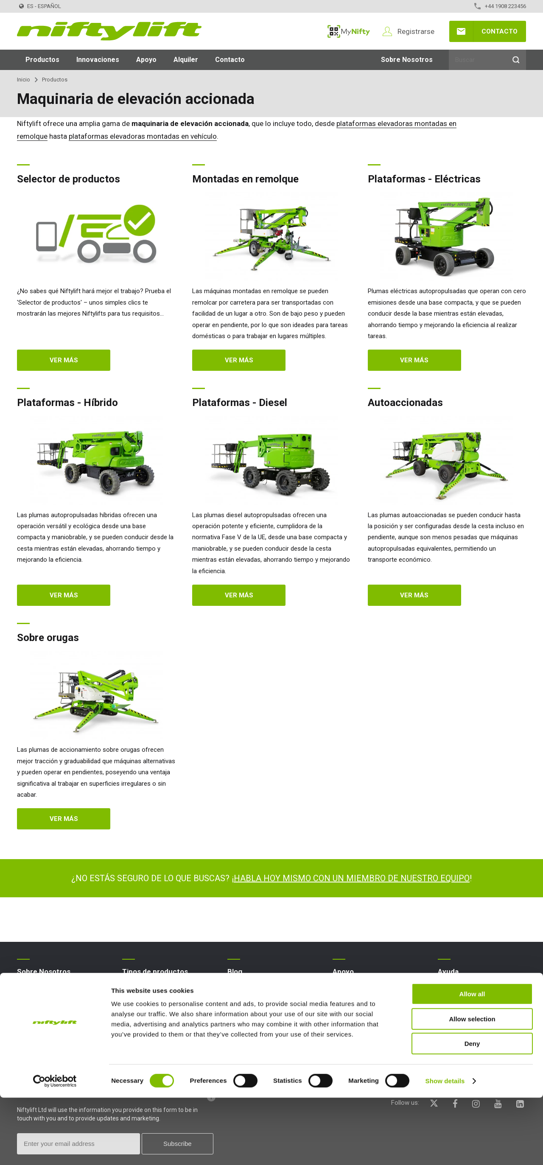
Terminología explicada (469, 1004)
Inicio (23, 79)
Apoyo (146, 60)
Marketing (346, 1032)
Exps (234, 1018)
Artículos (239, 1004)
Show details (445, 1148)
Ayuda (448, 971)
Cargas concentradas (363, 1004)
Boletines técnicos (358, 1018)
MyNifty (348, 31)
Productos (42, 60)
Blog (23, 990)
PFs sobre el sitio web (468, 990)
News (235, 990)
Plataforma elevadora (152, 990)
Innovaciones (97, 60)
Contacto (499, 31)
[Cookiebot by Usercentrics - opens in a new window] (55, 1148)
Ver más (64, 360)
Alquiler (186, 60)
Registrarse (415, 31)
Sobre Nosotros (407, 60)
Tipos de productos (155, 971)
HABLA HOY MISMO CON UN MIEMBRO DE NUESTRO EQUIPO (352, 878)
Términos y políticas (45, 1004)
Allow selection (472, 1086)
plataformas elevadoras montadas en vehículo (143, 136)
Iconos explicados (463, 1018)
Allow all (472, 1061)
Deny (472, 1111)
